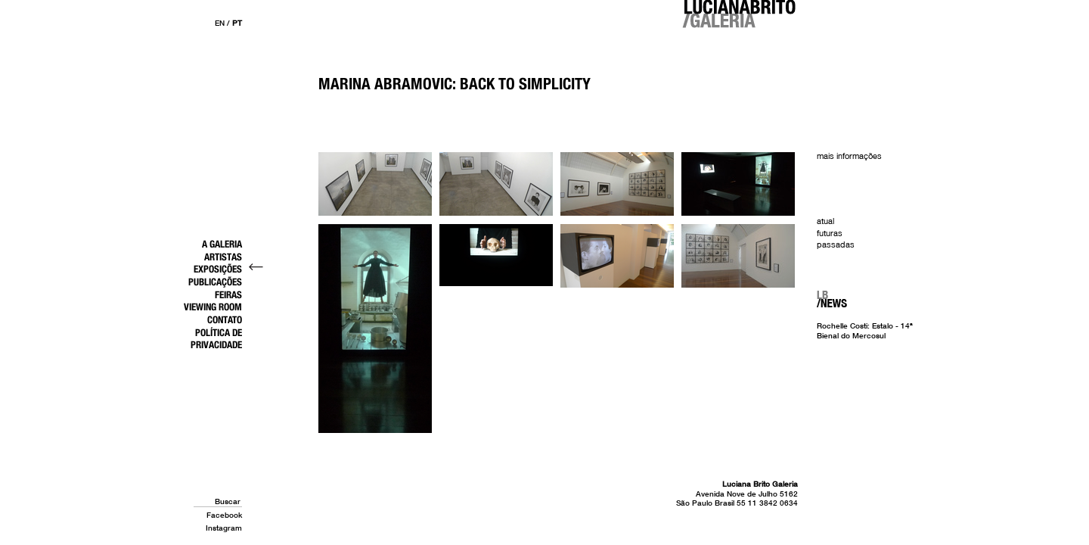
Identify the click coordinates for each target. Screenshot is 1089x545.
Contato (224, 319)
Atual (825, 221)
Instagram (224, 527)
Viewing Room (213, 307)
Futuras (829, 233)
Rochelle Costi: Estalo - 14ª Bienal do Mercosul (865, 330)
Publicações (215, 282)
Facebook (224, 514)
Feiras (228, 294)
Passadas (836, 244)
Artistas (223, 257)
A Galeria (222, 244)
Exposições (218, 269)
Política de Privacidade (216, 338)
